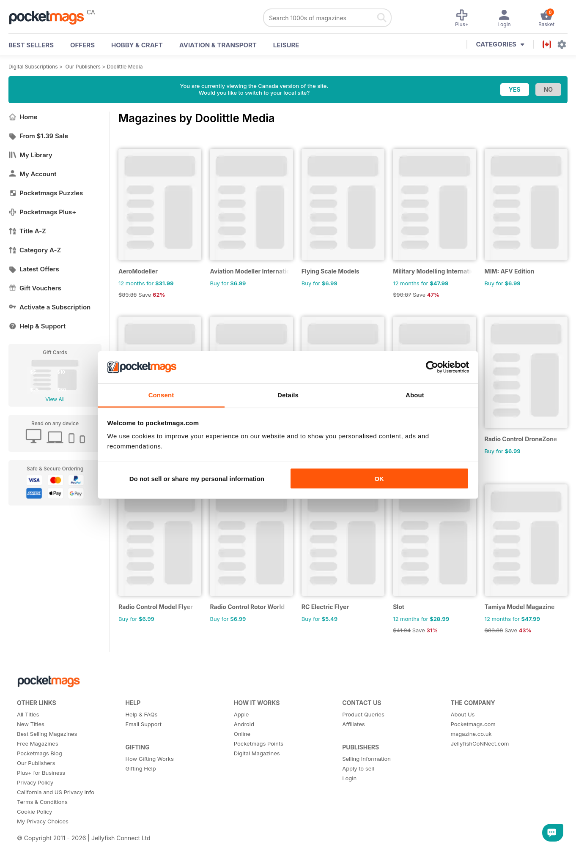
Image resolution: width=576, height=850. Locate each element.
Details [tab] (288, 395)
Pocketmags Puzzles (45, 193)
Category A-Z (34, 250)
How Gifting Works (149, 758)
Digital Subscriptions (33, 66)
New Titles (30, 724)
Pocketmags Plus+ (42, 212)
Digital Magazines (257, 753)
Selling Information (366, 758)
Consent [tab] (161, 395)
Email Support (143, 724)
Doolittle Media (125, 66)
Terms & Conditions (42, 801)
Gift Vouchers (34, 288)
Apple (241, 714)
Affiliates (353, 724)
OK (379, 478)
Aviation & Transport (218, 45)
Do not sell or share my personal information (196, 478)
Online (242, 733)
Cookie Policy (34, 811)
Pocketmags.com (473, 724)
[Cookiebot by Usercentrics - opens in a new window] (432, 367)
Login (349, 778)
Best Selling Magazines (47, 733)
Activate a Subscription (49, 307)
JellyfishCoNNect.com (480, 743)
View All (54, 399)
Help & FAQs (141, 714)
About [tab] (415, 395)
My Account (32, 174)
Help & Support (37, 326)
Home (23, 117)
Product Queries (363, 714)
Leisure (286, 45)
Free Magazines (37, 743)
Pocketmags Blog (39, 753)
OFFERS (82, 45)
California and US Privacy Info (55, 792)
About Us (463, 714)
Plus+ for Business (41, 772)
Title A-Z (27, 231)
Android (244, 724)
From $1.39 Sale (38, 136)
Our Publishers (83, 66)
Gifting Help (140, 768)
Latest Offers (33, 269)
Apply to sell (358, 768)
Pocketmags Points (258, 743)
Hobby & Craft (137, 45)
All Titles (28, 714)
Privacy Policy (35, 782)
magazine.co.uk (471, 733)
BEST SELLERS (31, 45)
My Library (30, 155)
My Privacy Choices (43, 821)
